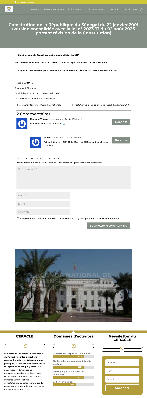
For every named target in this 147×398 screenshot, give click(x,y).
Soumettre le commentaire (109, 225)
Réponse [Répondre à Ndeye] (121, 140)
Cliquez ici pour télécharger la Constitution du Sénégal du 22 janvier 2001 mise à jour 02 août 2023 (67, 70)
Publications (74, 9)
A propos (36, 9)
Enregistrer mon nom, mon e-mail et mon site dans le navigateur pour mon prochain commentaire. (69, 218)
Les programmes (53, 9)
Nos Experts (130, 9)
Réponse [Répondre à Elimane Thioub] (121, 121)
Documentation (96, 9)
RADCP (114, 9)
